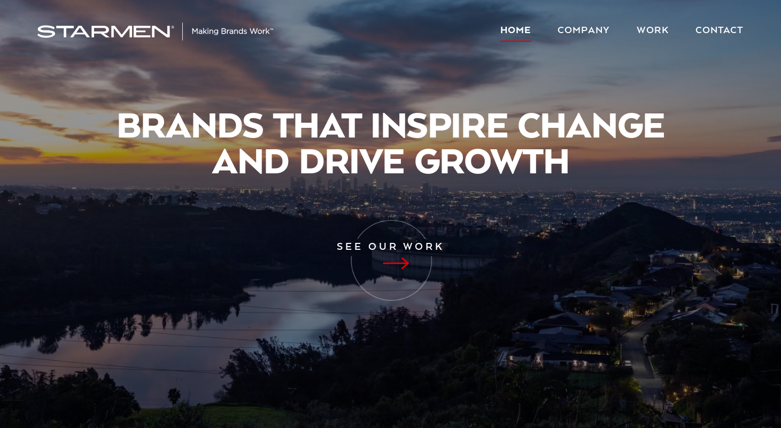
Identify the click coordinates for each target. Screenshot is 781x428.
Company (584, 31)
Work (653, 31)
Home (515, 31)
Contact (719, 31)
